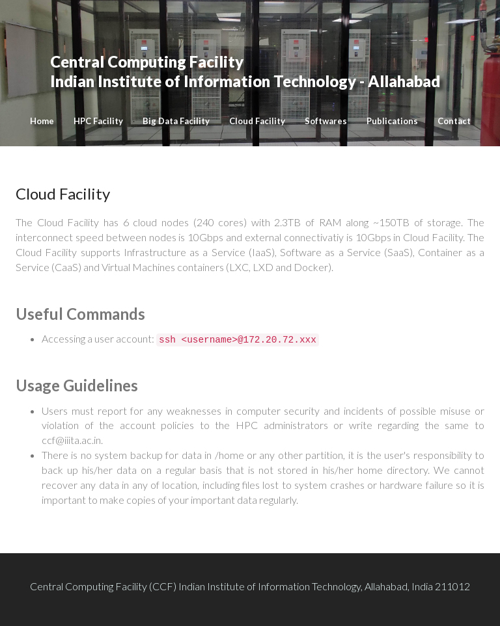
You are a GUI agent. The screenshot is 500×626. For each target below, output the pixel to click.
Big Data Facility (176, 121)
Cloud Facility (257, 121)
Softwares (326, 121)
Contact (454, 121)
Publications (392, 121)
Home (42, 121)
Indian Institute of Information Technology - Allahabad (245, 58)
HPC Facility (98, 121)
